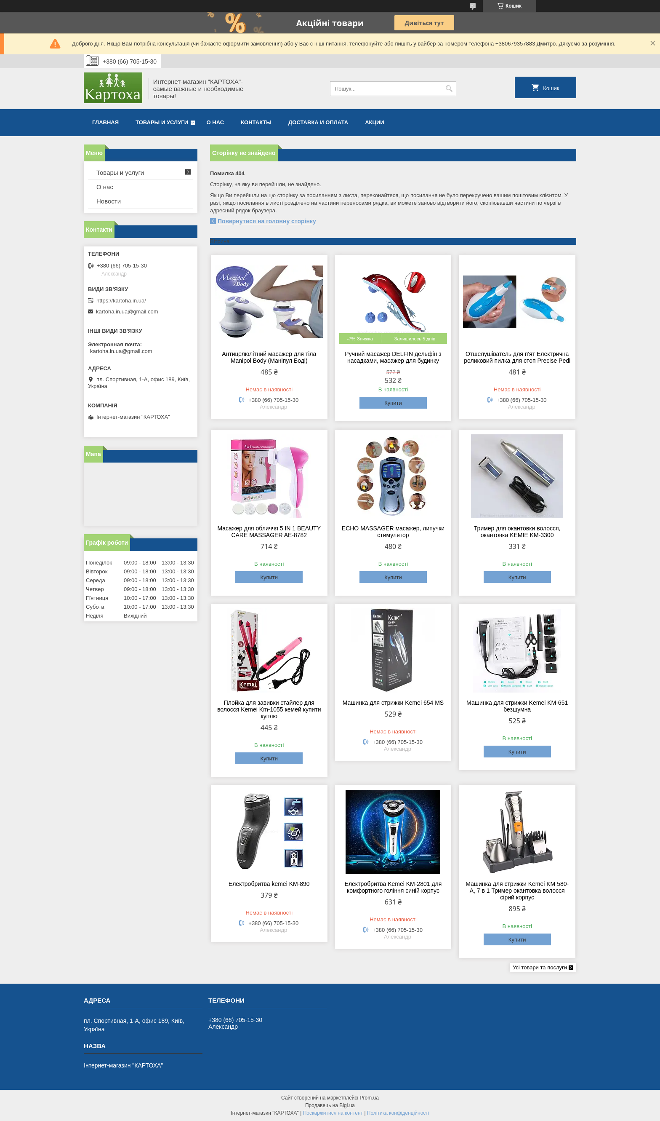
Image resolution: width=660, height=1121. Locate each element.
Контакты (256, 122)
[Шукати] (449, 88)
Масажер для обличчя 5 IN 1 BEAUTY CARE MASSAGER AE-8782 (269, 531)
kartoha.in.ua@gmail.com (127, 311)
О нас (215, 122)
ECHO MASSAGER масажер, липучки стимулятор (393, 531)
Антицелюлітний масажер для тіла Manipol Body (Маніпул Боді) (269, 357)
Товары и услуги (162, 122)
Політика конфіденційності (398, 1113)
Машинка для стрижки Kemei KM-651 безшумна (517, 706)
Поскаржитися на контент (333, 1113)
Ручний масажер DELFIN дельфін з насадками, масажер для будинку (393, 357)
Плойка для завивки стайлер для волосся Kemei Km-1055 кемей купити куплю (269, 709)
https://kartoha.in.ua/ (121, 300)
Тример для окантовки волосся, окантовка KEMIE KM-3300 (517, 531)
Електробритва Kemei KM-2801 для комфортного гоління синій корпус (393, 887)
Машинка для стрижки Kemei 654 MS (393, 702)
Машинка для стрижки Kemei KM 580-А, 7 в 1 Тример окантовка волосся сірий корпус (517, 890)
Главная (105, 122)
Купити (393, 403)
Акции (374, 122)
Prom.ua (369, 1098)
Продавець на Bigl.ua (330, 1105)
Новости (108, 201)
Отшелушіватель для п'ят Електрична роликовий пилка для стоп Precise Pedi (517, 357)
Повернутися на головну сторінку (267, 221)
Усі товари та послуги (540, 967)
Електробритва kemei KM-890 (269, 883)
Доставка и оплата (318, 122)
